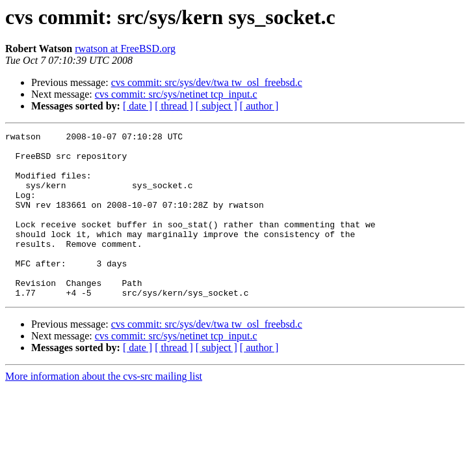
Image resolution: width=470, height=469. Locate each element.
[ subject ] (216, 105)
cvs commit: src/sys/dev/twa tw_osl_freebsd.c (206, 82)
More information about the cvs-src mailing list (103, 409)
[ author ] (259, 105)
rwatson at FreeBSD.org (125, 48)
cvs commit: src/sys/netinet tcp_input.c (176, 94)
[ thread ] (174, 105)
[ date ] (137, 105)
